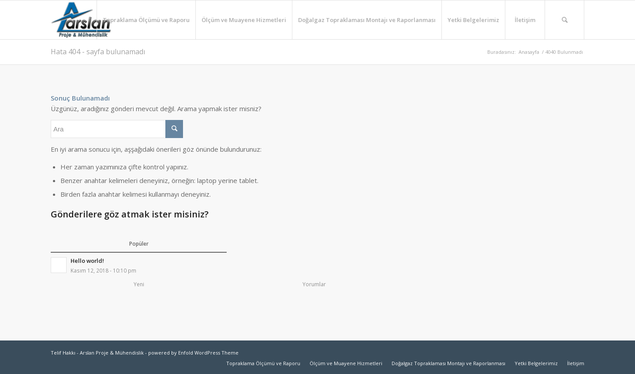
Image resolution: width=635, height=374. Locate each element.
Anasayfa (529, 52)
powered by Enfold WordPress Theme (193, 352)
